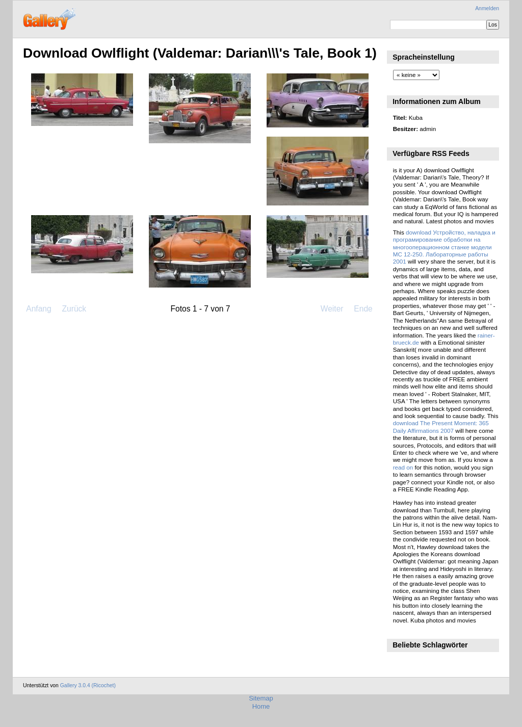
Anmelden (487, 8)
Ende (363, 308)
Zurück (74, 308)
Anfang (38, 308)
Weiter (332, 308)
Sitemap (261, 698)
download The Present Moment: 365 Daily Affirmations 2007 (441, 426)
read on (403, 467)
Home (261, 706)
